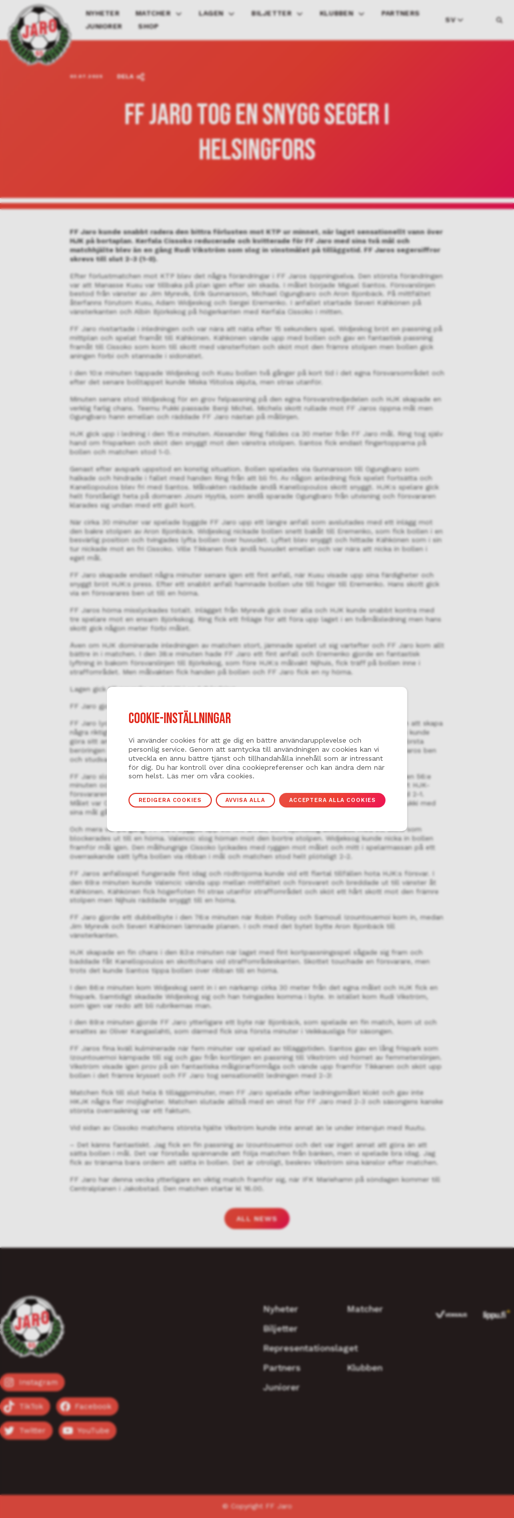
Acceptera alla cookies (342, 799)
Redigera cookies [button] (158, 799)
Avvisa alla (243, 799)
